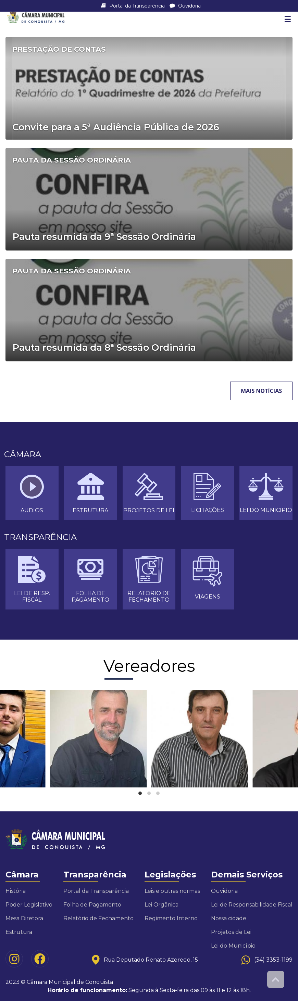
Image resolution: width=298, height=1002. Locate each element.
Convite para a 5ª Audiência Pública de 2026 (115, 127)
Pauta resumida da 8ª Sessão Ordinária (104, 348)
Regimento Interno (171, 919)
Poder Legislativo (28, 905)
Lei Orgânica (161, 905)
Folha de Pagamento (92, 905)
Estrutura (18, 932)
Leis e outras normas (172, 891)
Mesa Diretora (24, 919)
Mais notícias (261, 391)
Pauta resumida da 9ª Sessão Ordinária (104, 237)
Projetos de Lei (231, 932)
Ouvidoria (185, 6)
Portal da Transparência (133, 6)
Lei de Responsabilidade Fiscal (252, 905)
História (15, 891)
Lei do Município (233, 946)
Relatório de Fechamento (98, 919)
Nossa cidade (228, 919)
